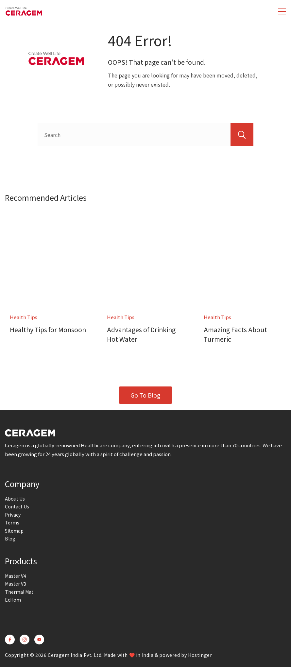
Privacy (13, 514)
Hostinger (200, 655)
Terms (12, 522)
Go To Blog (145, 395)
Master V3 (15, 583)
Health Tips (23, 317)
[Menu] (282, 11)
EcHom (13, 599)
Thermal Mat (19, 592)
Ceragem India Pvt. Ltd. (75, 655)
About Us (15, 498)
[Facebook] (10, 639)
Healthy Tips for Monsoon (48, 329)
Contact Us (17, 506)
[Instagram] (24, 639)
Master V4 (15, 576)
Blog (10, 538)
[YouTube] (39, 639)
